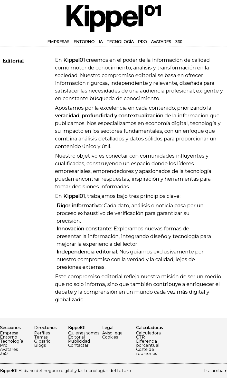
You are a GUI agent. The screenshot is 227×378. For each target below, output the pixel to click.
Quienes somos (83, 333)
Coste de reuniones (146, 352)
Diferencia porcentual (147, 343)
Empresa (9, 333)
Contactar (78, 345)
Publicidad (79, 341)
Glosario (42, 341)
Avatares (161, 41)
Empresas (58, 41)
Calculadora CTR (148, 335)
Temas (41, 337)
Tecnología (120, 41)
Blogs (40, 345)
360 (178, 41)
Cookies (110, 337)
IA (101, 41)
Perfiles (42, 333)
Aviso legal (113, 333)
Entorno (83, 41)
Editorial (76, 337)
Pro (142, 41)
